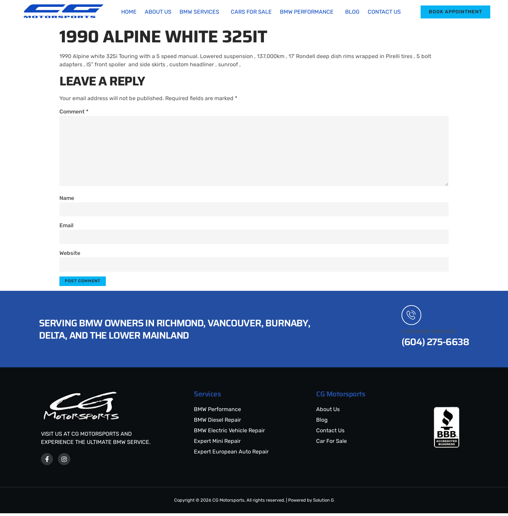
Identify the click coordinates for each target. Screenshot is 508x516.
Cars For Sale (251, 12)
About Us (158, 12)
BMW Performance (307, 12)
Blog (352, 12)
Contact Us (384, 12)
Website (69, 255)
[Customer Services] (411, 317)
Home (129, 12)
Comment (73, 111)
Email (66, 226)
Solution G (323, 502)
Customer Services (428, 334)
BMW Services (199, 12)
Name (66, 199)
